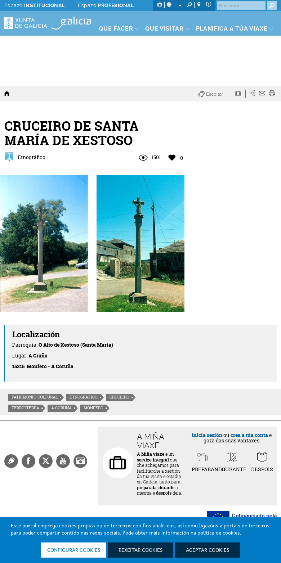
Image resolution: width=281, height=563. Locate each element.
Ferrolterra (25, 408)
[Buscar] (241, 5)
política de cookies (218, 533)
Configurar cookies (73, 550)
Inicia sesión (207, 435)
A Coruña (61, 408)
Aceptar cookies (207, 550)
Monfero (93, 408)
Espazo (34, 5)
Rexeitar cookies (140, 550)
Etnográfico (84, 397)
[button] (214, 94)
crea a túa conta (249, 435)
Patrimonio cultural (35, 397)
